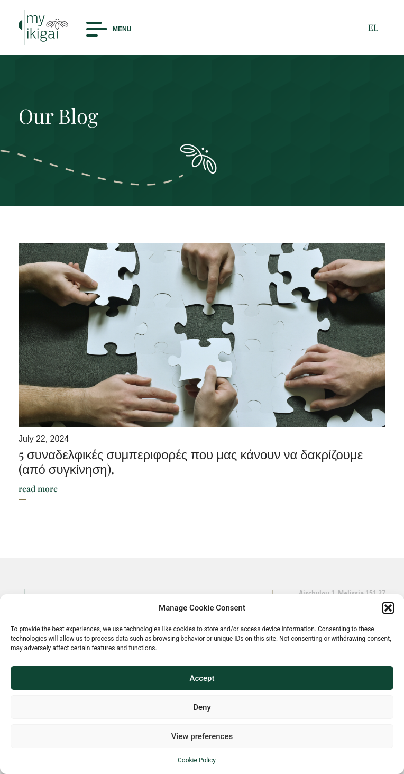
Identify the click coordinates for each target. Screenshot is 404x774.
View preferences (202, 736)
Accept (201, 678)
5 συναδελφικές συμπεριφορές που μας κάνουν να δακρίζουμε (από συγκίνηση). (191, 461)
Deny (202, 707)
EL (373, 27)
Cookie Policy (197, 760)
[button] (388, 608)
